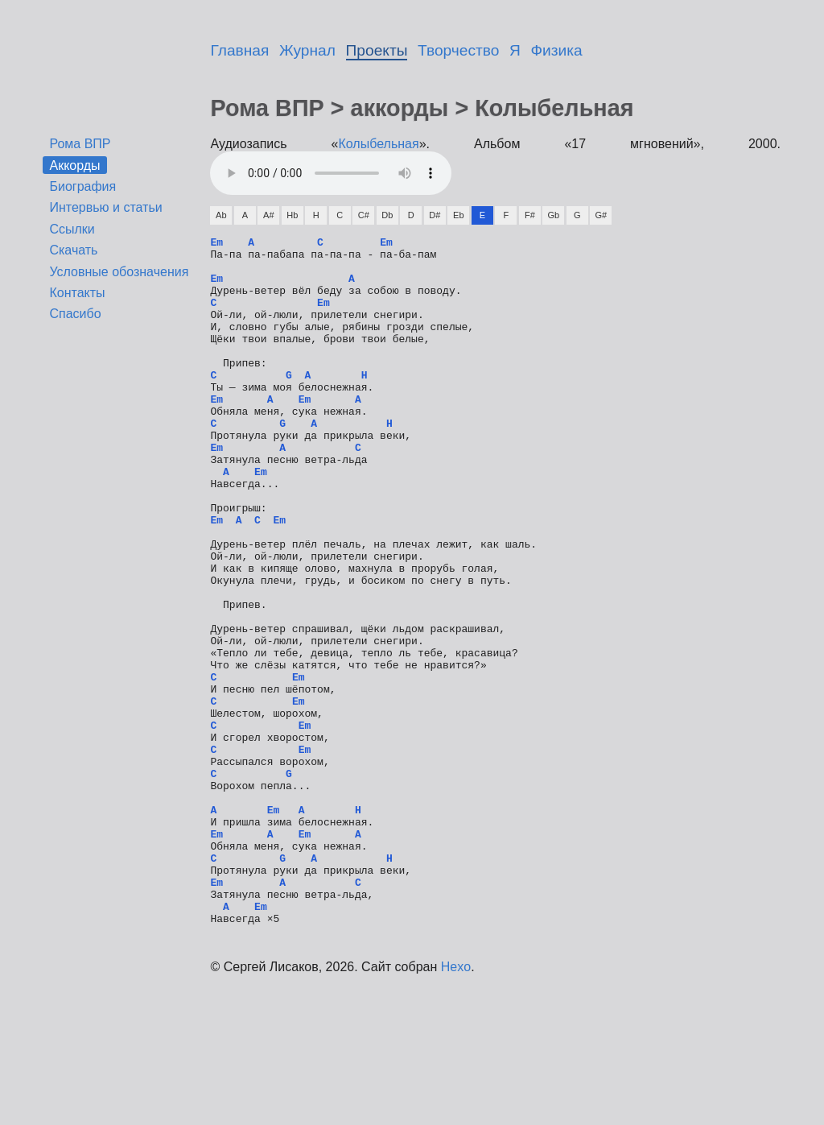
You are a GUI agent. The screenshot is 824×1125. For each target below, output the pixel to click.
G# (601, 215)
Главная (239, 50)
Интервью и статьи (105, 207)
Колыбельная (379, 144)
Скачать (73, 250)
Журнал (307, 50)
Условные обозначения (118, 272)
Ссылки (71, 229)
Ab (221, 215)
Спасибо (75, 314)
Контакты (77, 293)
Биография (82, 186)
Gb (553, 215)
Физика (557, 50)
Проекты (377, 50)
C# (363, 215)
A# (268, 215)
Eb (458, 215)
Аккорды (74, 165)
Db (387, 215)
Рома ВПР (79, 144)
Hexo (456, 1104)
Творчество (458, 50)
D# (434, 215)
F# (530, 215)
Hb (292, 215)
